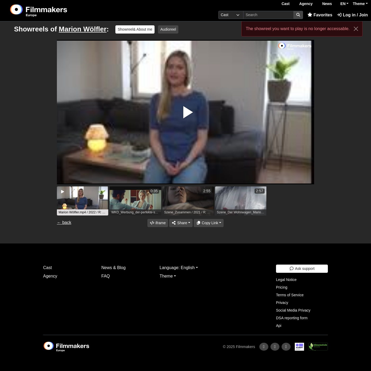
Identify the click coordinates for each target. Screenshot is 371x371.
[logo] (52, 10)
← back (64, 222)
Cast (285, 4)
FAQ (105, 276)
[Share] (180, 223)
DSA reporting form (291, 318)
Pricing (281, 287)
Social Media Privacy (293, 310)
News (327, 4)
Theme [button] (359, 4)
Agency (306, 4)
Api (278, 325)
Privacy (282, 302)
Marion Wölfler (83, 29)
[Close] (356, 28)
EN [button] (342, 4)
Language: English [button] (177, 267)
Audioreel (168, 29)
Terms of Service (290, 295)
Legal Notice (286, 280)
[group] (82, 200)
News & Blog (113, 267)
